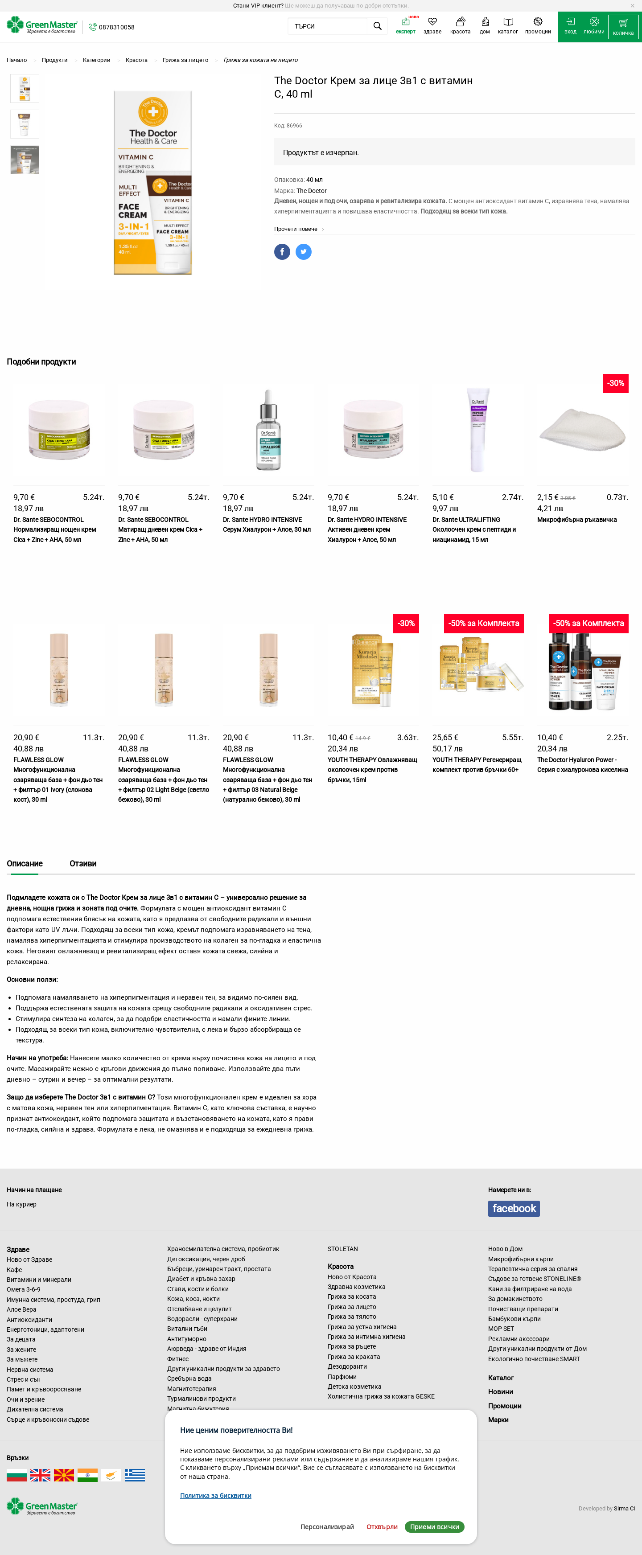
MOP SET (501, 1328)
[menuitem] (623, 27)
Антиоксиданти (29, 1319)
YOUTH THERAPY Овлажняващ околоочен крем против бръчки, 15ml (372, 770)
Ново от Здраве (29, 1259)
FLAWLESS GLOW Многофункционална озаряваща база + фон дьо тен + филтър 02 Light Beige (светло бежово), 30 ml (163, 780)
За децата (21, 1339)
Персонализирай (327, 1526)
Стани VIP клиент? (258, 5)
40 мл (314, 179)
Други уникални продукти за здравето (223, 1368)
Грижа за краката (354, 1356)
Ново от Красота (352, 1276)
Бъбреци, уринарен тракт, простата (219, 1268)
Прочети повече (299, 229)
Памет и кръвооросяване (44, 1389)
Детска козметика (355, 1386)
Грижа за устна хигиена (362, 1326)
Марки (498, 1420)
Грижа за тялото (352, 1316)
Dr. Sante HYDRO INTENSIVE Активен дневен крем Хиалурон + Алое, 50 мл (367, 529)
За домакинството (515, 1298)
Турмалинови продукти (201, 1398)
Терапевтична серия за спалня (533, 1268)
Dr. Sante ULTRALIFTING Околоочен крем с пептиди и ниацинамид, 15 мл (474, 529)
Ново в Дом (505, 1248)
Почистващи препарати (523, 1309)
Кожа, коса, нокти (193, 1298)
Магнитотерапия (191, 1388)
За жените (21, 1349)
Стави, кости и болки (198, 1288)
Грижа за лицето (352, 1306)
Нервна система (30, 1369)
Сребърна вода (189, 1378)
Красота (341, 1267)
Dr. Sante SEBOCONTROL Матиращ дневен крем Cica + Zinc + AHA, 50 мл (160, 529)
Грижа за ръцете (352, 1346)
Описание (25, 863)
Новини (500, 1392)
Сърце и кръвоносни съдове (48, 1419)
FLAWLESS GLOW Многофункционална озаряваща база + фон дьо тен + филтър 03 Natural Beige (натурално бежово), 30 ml (267, 780)
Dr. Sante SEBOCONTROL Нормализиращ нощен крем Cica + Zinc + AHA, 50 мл (54, 529)
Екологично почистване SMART (534, 1358)
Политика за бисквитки (215, 1495)
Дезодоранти (347, 1366)
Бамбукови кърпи (514, 1318)
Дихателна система (35, 1409)
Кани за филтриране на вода (530, 1288)
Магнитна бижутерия (198, 1408)
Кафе (14, 1269)
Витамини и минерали (39, 1279)
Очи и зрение (26, 1399)
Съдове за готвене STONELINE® (534, 1278)
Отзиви (83, 863)
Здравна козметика (357, 1286)
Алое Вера (22, 1309)
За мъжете (22, 1359)
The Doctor (311, 190)
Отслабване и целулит (199, 1309)
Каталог (501, 1378)
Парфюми (342, 1376)
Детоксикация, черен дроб (206, 1259)
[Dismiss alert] (632, 6)
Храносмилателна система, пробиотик (223, 1248)
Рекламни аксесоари (519, 1338)
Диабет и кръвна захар (201, 1278)
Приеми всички (434, 1526)
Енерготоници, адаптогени (45, 1329)
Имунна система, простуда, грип (53, 1299)
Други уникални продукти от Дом (537, 1348)
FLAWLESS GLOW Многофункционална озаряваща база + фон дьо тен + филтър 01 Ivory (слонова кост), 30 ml (58, 780)
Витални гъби (187, 1328)
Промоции (505, 1406)
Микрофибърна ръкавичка (577, 519)
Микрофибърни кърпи (521, 1259)
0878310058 (117, 27)
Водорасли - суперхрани (202, 1318)
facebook (514, 1208)
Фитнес (178, 1358)
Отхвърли (382, 1526)
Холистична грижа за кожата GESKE (381, 1396)
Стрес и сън (24, 1379)
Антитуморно (186, 1338)
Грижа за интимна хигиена (367, 1336)
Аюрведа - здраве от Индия (207, 1348)
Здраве (18, 1249)
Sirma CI (624, 1508)
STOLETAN (343, 1248)
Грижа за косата (352, 1296)
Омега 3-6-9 (24, 1289)
